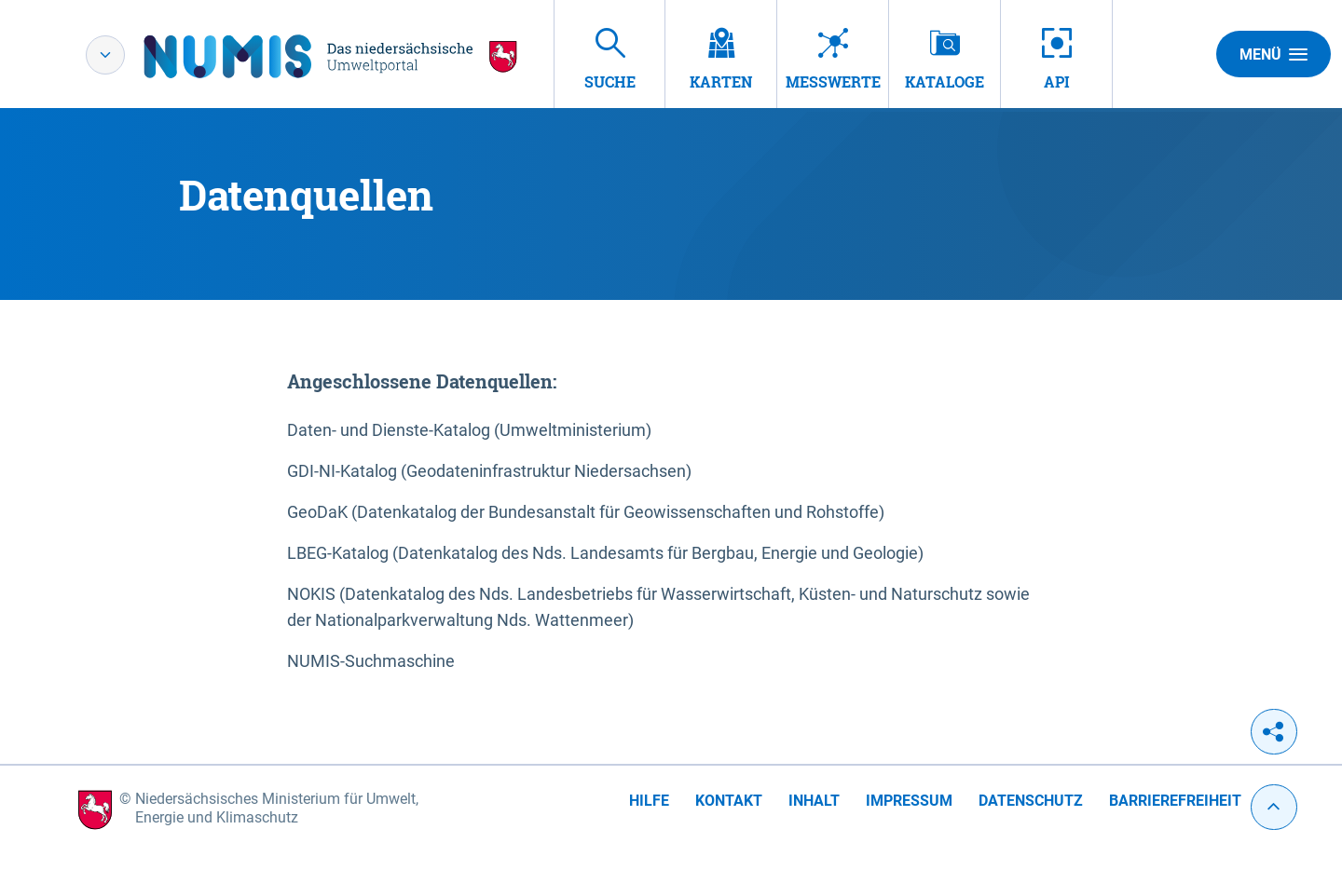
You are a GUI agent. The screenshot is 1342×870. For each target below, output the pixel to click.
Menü (1273, 54)
